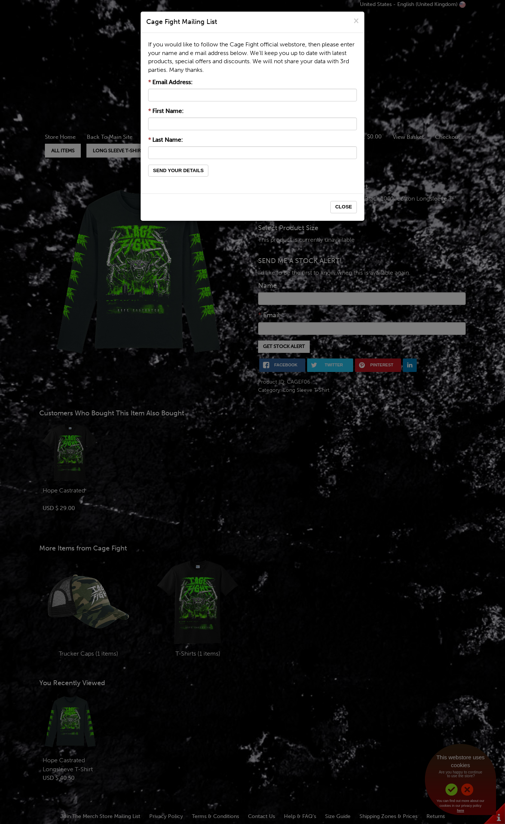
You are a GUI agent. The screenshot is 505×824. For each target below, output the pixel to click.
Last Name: (165, 139)
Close (343, 207)
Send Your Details (178, 170)
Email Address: (170, 82)
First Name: (166, 111)
